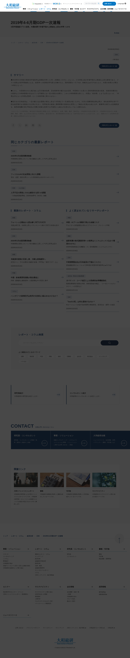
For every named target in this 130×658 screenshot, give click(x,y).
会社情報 (70, 587)
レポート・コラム (23, 42)
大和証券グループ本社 (97, 628)
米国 (13, 217)
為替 (59, 356)
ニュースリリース (10, 615)
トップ (13, 42)
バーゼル (23, 361)
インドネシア (103, 356)
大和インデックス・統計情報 (76, 628)
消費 (22, 356)
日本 (41, 42)
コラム (14, 291)
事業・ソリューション (12, 549)
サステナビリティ (42, 587)
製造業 (32, 356)
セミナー (6, 587)
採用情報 (102, 587)
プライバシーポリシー (33, 628)
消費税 (69, 356)
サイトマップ (60, 628)
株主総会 (90, 356)
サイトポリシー (48, 628)
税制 (69, 236)
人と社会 (21, 188)
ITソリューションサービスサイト (72, 3)
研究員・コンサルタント (76, 549)
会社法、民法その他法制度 (76, 276)
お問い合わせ (109, 3)
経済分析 (34, 42)
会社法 (79, 356)
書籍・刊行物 (104, 549)
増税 (50, 356)
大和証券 (111, 628)
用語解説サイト (53, 3)
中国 (13, 273)
